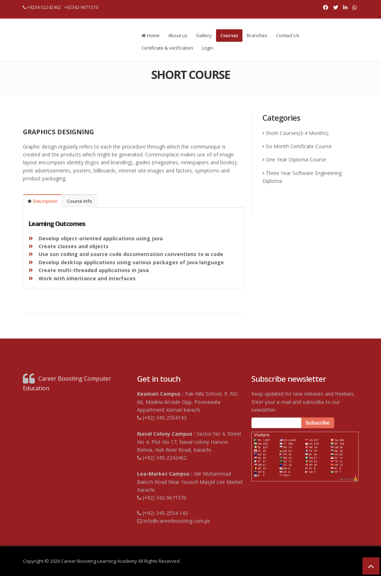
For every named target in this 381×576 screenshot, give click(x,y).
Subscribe (318, 423)
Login (207, 48)
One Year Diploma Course (296, 159)
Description (42, 201)
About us (177, 35)
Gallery (204, 35)
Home (150, 35)
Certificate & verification (167, 48)
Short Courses (282, 133)
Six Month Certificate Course (299, 146)
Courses (229, 35)
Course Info (79, 201)
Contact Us (287, 35)
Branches (257, 35)
